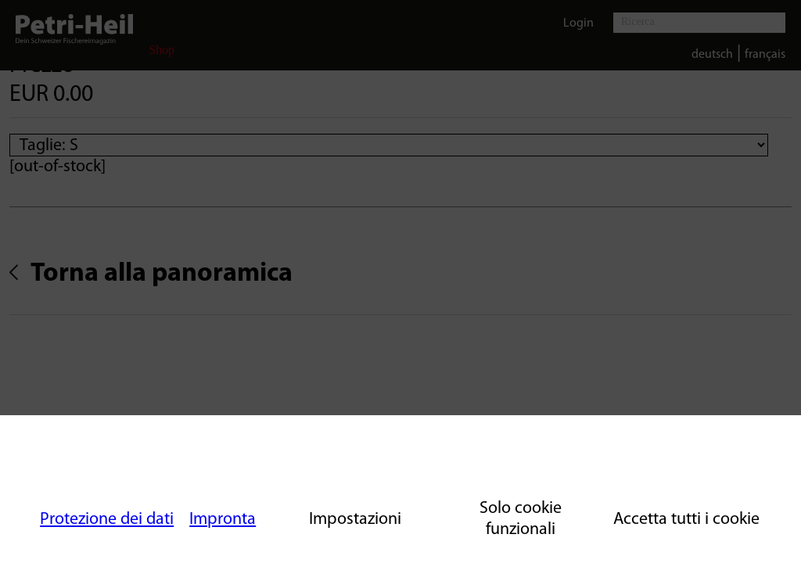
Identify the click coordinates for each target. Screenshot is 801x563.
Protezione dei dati (107, 520)
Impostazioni (355, 520)
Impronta (222, 520)
